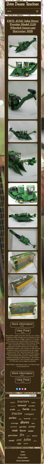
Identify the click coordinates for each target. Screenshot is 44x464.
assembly (31, 406)
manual (22, 405)
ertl (19, 440)
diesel (18, 410)
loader (33, 402)
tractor (17, 413)
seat (15, 430)
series (12, 418)
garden (22, 427)
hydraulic (27, 419)
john (27, 439)
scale (12, 409)
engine (12, 402)
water (30, 431)
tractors (23, 401)
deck (33, 423)
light (19, 443)
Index (23, 452)
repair (20, 419)
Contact (23, 454)
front (34, 409)
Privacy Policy (23, 457)
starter (35, 419)
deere (24, 422)
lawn (23, 430)
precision (12, 435)
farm (26, 409)
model (11, 440)
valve (26, 443)
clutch (28, 436)
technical (13, 406)
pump (32, 426)
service (14, 426)
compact (29, 413)
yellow (35, 441)
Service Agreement (22, 460)
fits (22, 435)
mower (34, 436)
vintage (14, 423)
